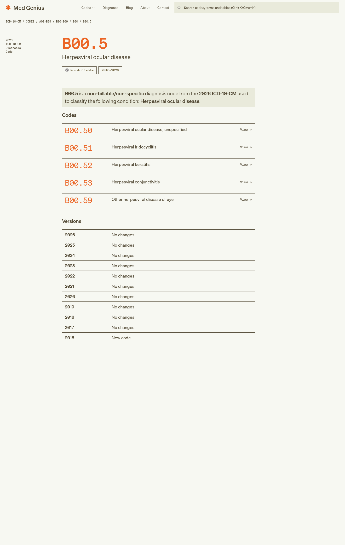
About (145, 7)
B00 (75, 21)
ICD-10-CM (13, 21)
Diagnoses (110, 7)
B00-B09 (62, 21)
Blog (129, 7)
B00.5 (87, 21)
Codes (30, 21)
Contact (163, 7)
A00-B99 (45, 21)
